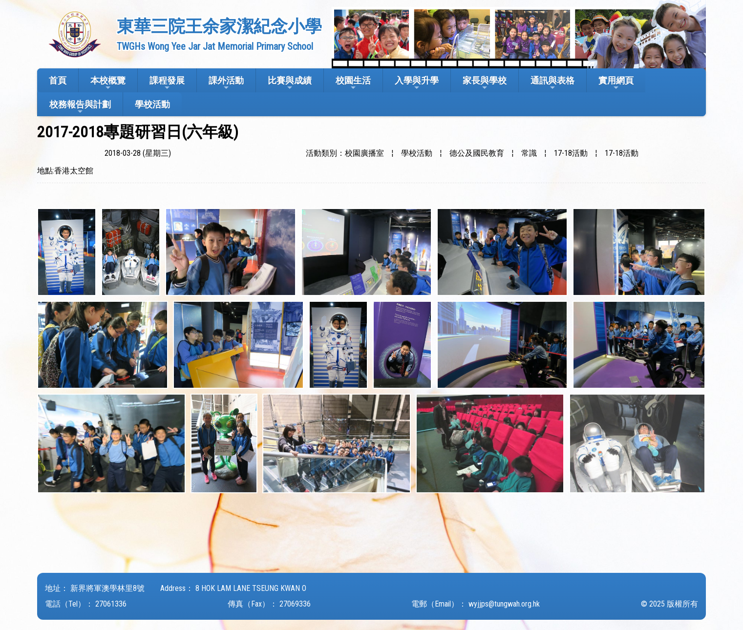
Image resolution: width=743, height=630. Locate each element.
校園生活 (353, 83)
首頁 (57, 80)
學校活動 (152, 104)
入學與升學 (417, 83)
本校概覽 (108, 83)
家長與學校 (485, 83)
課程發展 (167, 83)
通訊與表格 (552, 83)
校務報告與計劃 (80, 107)
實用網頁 (616, 83)
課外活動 (226, 83)
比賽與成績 (290, 83)
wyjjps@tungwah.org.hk (504, 604)
